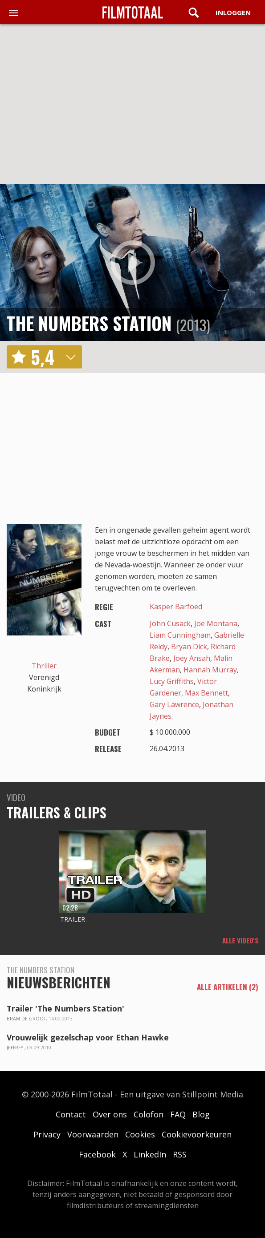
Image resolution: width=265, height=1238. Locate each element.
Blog (201, 1114)
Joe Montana (215, 623)
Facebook (97, 1154)
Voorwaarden (92, 1134)
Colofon (148, 1114)
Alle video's (240, 940)
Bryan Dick (189, 646)
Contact (71, 1114)
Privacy (47, 1134)
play (132, 262)
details (70, 356)
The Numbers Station (89, 323)
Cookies (140, 1134)
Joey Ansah (191, 658)
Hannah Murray (210, 670)
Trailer (72, 919)
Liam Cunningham (180, 635)
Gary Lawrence (174, 704)
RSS (180, 1154)
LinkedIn (150, 1154)
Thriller (44, 666)
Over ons (110, 1114)
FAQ (178, 1114)
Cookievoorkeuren (197, 1134)
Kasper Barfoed (176, 606)
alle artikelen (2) (227, 987)
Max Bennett (206, 693)
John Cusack (170, 623)
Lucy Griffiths (172, 681)
